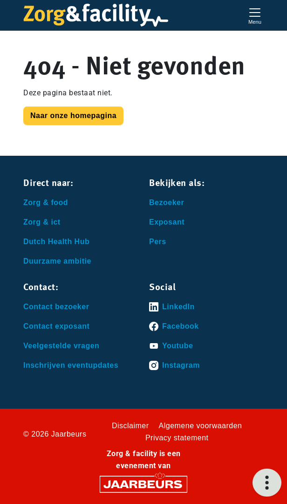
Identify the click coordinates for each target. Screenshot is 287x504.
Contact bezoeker (56, 307)
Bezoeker (166, 202)
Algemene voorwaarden (200, 426)
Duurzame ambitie (57, 261)
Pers (157, 241)
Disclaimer (130, 426)
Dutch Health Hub (56, 241)
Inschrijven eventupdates (70, 365)
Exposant (166, 222)
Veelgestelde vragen (61, 346)
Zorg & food (45, 202)
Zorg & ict (42, 222)
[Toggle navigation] (255, 15)
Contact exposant (56, 326)
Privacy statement (177, 438)
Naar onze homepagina (73, 115)
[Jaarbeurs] (143, 483)
